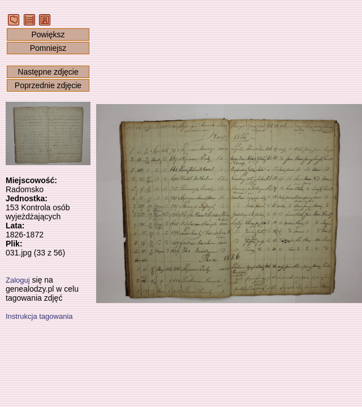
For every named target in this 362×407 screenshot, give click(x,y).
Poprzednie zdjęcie (48, 85)
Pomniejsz (48, 48)
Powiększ (47, 34)
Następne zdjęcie (48, 71)
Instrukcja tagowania (39, 316)
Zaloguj (18, 280)
